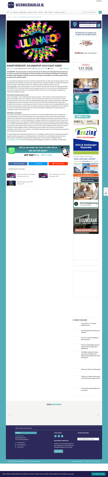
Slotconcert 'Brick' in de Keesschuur (91, 383)
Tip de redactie (58, 163)
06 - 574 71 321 (44, 155)
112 (11, 12)
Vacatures (57, 12)
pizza (42, 68)
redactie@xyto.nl (21, 458)
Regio (35, 12)
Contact (63, 12)
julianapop (38, 68)
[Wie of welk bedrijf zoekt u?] (87, 25)
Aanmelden (58, 464)
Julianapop (66, 68)
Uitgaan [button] (50, 12)
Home (9, 17)
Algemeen (15, 12)
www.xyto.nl (20, 460)
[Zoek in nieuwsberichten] (90, 12)
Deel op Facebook (17, 163)
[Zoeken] (100, 12)
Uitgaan (15, 17)
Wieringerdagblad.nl (30, 5)
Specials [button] (40, 12)
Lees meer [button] (71, 474)
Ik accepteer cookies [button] (98, 474)
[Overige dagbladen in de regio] (88, 452)
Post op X (38, 163)
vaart (46, 68)
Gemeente (30, 12)
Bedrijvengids (23, 12)
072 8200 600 (21, 456)
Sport (46, 12)
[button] (8, 429)
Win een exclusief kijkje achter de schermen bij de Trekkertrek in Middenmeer (90, 353)
